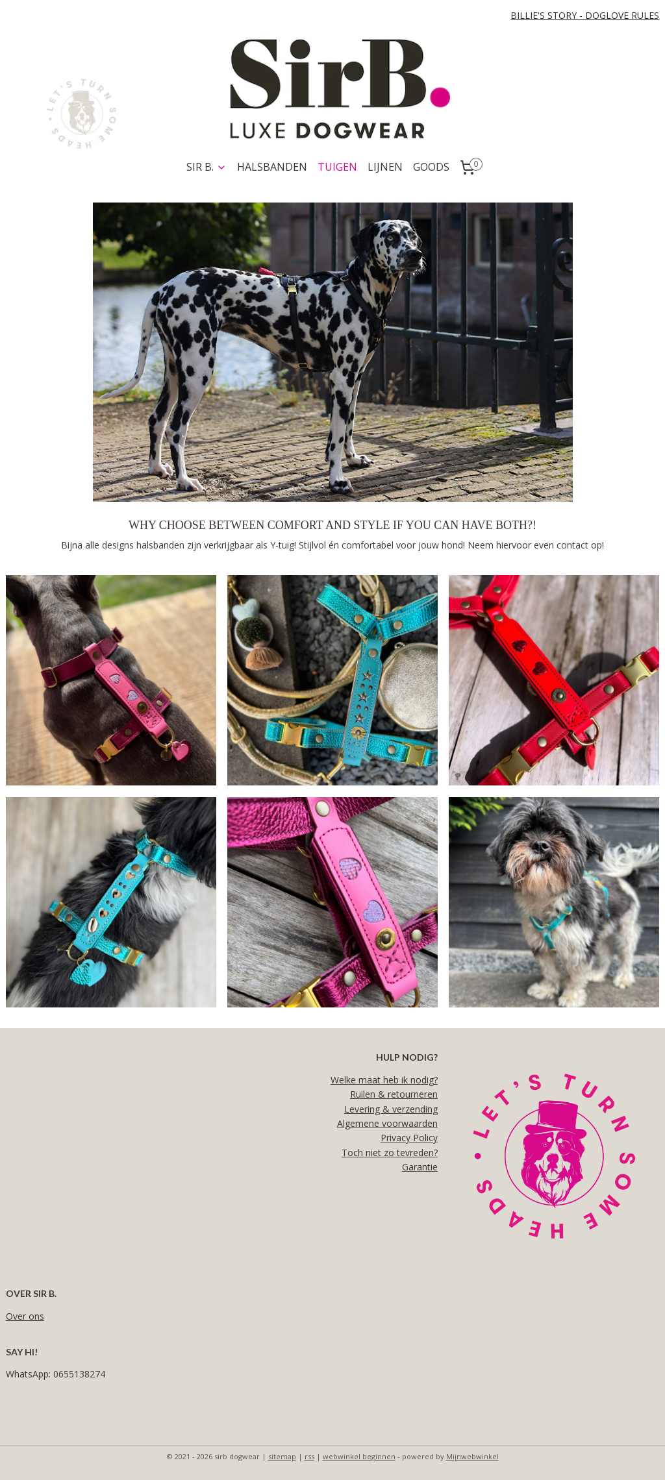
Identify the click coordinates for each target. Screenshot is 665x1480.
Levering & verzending (391, 1109)
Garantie (420, 1167)
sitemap (282, 1456)
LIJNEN (385, 167)
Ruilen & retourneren (394, 1094)
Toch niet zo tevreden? (390, 1152)
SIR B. (206, 167)
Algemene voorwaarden (387, 1123)
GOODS (431, 167)
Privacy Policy (409, 1137)
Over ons (25, 1316)
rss (309, 1456)
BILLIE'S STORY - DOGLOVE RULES (584, 15)
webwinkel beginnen (359, 1456)
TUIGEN (337, 167)
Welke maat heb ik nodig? (384, 1080)
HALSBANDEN (272, 167)
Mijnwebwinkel (472, 1456)
